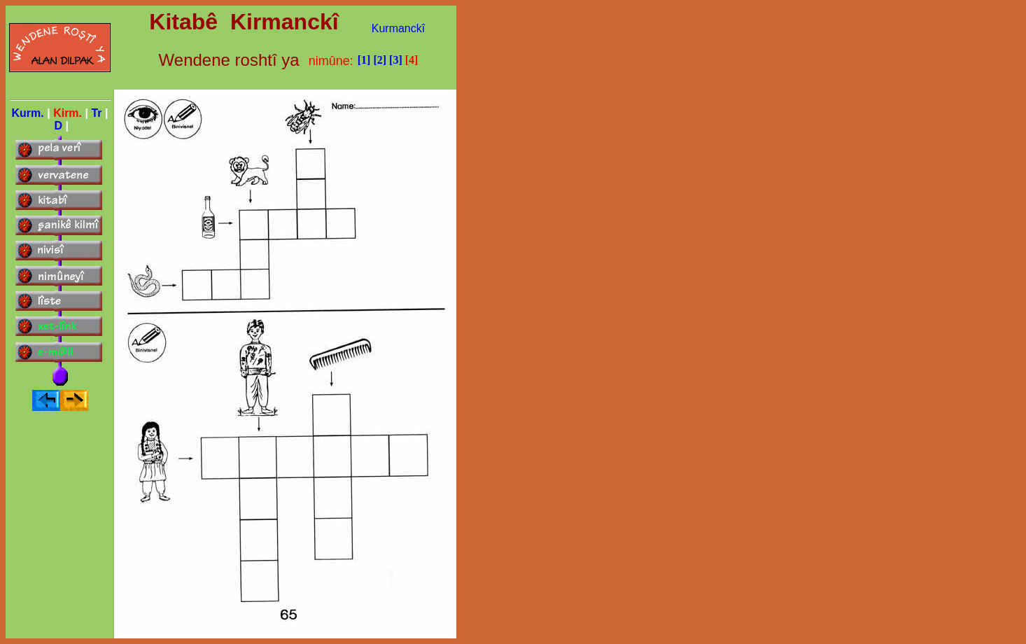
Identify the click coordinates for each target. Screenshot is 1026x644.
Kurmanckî (398, 28)
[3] (395, 60)
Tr (96, 113)
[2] (379, 60)
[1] (364, 60)
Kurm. (28, 113)
